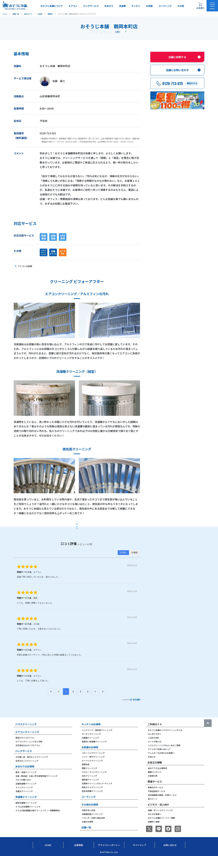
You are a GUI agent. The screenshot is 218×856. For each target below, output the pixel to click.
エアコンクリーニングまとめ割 (29, 741)
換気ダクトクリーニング (92, 787)
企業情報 (78, 845)
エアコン (72, 5)
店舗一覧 (86, 827)
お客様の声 (152, 775)
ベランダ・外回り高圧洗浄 (93, 817)
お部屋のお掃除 (90, 747)
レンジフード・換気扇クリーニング (97, 730)
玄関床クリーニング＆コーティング (97, 783)
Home (48, 845)
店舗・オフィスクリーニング (160, 810)
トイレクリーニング (24, 787)
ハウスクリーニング (26, 724)
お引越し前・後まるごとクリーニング (32, 757)
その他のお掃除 (90, 804)
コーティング (165, 5)
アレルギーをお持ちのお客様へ (161, 753)
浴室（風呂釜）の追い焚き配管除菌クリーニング (37, 776)
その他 (180, 5)
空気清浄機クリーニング (92, 791)
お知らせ (152, 756)
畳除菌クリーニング (90, 779)
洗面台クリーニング (24, 791)
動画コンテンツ (154, 772)
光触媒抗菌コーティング (92, 814)
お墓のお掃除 (87, 821)
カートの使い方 (154, 741)
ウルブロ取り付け (23, 779)
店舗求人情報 (153, 821)
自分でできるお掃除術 (157, 768)
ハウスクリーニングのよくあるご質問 (164, 745)
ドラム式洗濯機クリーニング (28, 806)
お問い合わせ (170, 845)
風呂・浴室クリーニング (26, 772)
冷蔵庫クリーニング (90, 737)
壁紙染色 (85, 764)
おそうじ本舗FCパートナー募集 (161, 817)
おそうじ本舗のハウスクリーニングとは (165, 730)
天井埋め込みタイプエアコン (28, 745)
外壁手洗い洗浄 (88, 810)
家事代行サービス (155, 787)
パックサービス (91, 5)
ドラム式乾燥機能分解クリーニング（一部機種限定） (38, 810)
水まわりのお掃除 (24, 766)
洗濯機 (122, 5)
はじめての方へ (154, 733)
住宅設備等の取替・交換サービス (162, 795)
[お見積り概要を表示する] (200, 5)
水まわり (108, 5)
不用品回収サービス (156, 791)
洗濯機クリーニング (26, 797)
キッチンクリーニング (91, 733)
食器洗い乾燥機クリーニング (94, 741)
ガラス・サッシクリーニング (94, 772)
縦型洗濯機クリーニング (26, 802)
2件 (117, 31)
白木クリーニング (89, 775)
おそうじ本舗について (52, 5)
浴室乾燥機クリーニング (26, 783)
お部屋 (149, 5)
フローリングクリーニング (93, 753)
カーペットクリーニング (92, 760)
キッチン (135, 5)
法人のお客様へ (154, 814)
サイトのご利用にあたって (159, 749)
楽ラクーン (152, 798)
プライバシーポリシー (109, 845)
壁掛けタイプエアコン (25, 737)
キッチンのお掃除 (91, 724)
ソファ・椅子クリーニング (93, 756)
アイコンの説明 (25, 266)
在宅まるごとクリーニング (27, 760)
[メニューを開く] (212, 5)
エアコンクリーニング (27, 732)
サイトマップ (139, 845)
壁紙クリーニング (89, 768)
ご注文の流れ (153, 737)
